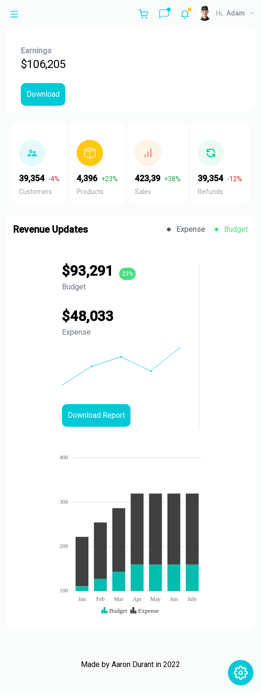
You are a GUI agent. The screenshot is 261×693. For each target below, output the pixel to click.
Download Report (96, 415)
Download (43, 94)
